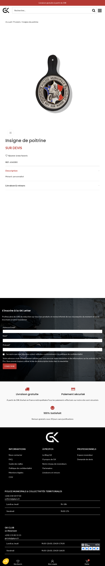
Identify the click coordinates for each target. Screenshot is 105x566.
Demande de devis (85, 459)
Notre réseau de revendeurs (54, 464)
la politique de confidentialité (70, 354)
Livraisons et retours (51, 472)
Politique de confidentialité (20, 468)
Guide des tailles (16, 464)
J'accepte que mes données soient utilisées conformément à (43, 354)
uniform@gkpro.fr (12, 499)
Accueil (8, 22)
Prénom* (6, 345)
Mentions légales (16, 472)
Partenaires (47, 468)
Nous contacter (15, 455)
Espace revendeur (85, 455)
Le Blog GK (47, 455)
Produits (17, 22)
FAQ (11, 459)
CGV (11, 477)
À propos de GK (49, 459)
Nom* (5, 336)
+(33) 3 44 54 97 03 (13, 496)
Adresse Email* (52, 329)
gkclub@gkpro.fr (12, 538)
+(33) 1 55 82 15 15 (13, 535)
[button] (100, 10)
